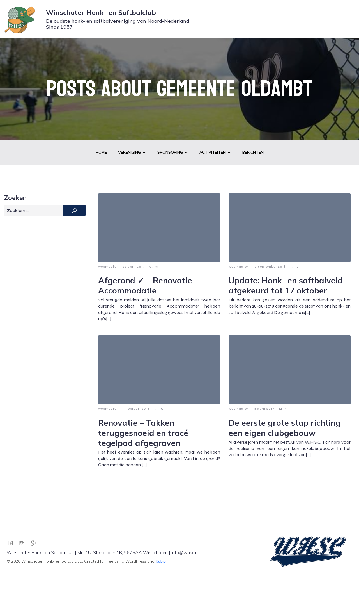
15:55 (158, 409)
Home (101, 152)
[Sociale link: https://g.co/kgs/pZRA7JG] (35, 543)
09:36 (153, 267)
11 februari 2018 (136, 409)
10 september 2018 (269, 267)
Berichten (253, 152)
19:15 (294, 267)
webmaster (108, 267)
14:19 (283, 409)
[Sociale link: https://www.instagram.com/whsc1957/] (24, 543)
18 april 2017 (263, 409)
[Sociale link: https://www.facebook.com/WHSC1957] (12, 543)
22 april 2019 (133, 267)
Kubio (161, 561)
